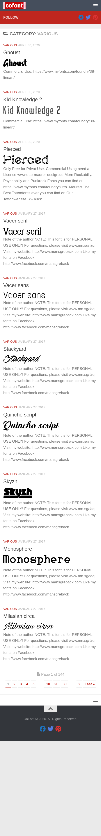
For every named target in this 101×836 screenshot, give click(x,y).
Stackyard (14, 444)
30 (65, 779)
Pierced (12, 244)
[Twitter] (88, 112)
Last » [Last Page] (90, 779)
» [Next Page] (79, 779)
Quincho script (19, 509)
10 (48, 779)
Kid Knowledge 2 (22, 194)
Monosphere (17, 643)
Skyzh (10, 576)
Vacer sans (16, 380)
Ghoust (11, 147)
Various (10, 140)
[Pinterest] (95, 112)
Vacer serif (15, 315)
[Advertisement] (50, 52)
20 (56, 779)
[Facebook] (81, 112)
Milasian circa (19, 711)
